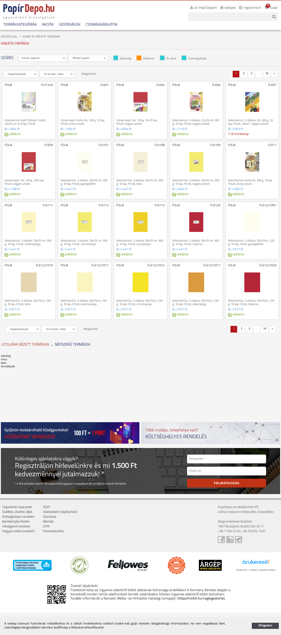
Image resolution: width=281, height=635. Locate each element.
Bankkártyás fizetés (16, 521)
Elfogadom (265, 625)
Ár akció (168, 58)
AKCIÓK (48, 25)
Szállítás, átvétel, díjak (17, 512)
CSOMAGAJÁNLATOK (102, 25)
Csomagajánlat (194, 58)
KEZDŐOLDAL (9, 36)
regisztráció (252, 8)
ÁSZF (46, 507)
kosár (274, 8)
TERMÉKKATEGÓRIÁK (20, 25)
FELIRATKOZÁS (226, 483)
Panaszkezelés (53, 531)
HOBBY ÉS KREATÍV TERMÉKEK (41, 36)
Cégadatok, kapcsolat (17, 507)
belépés (230, 8)
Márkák (48, 521)
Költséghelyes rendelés (18, 517)
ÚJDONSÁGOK (70, 25)
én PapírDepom (205, 8)
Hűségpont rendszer (16, 526)
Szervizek (49, 517)
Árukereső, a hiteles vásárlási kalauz (256, 570)
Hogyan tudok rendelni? (18, 531)
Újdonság (122, 58)
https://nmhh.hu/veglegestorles (201, 598)
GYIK (46, 526)
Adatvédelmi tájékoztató (60, 512)
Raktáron (146, 58)
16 (266, 73)
